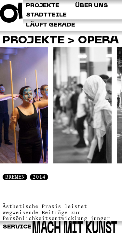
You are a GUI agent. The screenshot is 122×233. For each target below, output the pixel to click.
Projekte (33, 40)
